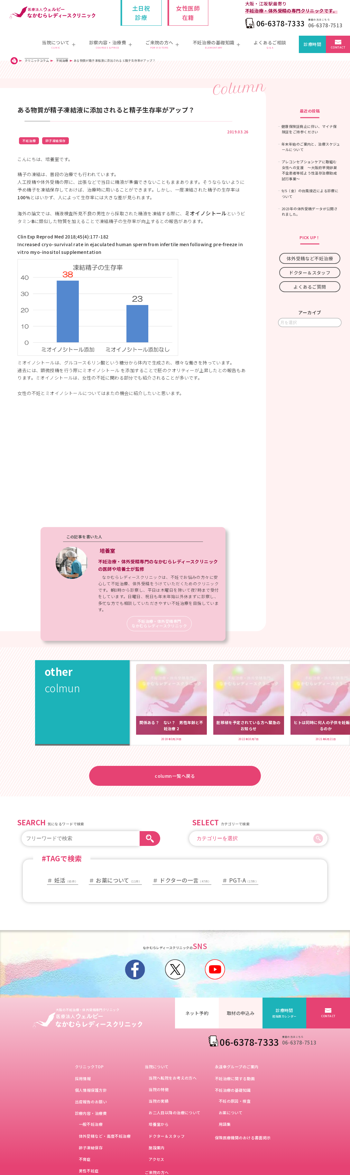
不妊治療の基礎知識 (233, 1090)
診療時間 (312, 44)
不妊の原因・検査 (235, 1101)
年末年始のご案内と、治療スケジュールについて (310, 146)
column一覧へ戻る (175, 776)
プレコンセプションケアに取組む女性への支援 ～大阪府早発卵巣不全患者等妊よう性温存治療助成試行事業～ (309, 170)
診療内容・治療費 (91, 1113)
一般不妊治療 (91, 1124)
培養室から (159, 1124)
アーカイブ (309, 312)
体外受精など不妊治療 (310, 258)
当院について (157, 1066)
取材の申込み (241, 1013)
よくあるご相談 (269, 44)
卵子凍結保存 (55, 140)
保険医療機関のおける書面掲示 (243, 1137)
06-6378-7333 (280, 23)
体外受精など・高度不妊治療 (105, 1136)
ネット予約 (196, 1013)
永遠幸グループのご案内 (237, 1066)
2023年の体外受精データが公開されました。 (309, 211)
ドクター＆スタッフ (309, 272)
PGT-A (243, 880)
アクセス (156, 1159)
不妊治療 (29, 140)
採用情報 (83, 1078)
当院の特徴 (159, 1089)
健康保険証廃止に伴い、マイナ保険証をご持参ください (308, 129)
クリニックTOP (89, 1066)
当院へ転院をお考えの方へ (173, 1078)
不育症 (85, 1159)
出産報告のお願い (91, 1101)
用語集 (225, 1124)
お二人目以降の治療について (174, 1112)
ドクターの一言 (185, 880)
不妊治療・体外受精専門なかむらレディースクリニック (159, 623)
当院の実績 (159, 1101)
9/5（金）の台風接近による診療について (309, 193)
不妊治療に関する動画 (235, 1078)
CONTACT (338, 47)
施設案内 (157, 1147)
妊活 (66, 880)
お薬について (119, 880)
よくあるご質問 (309, 286)
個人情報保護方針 (91, 1090)
